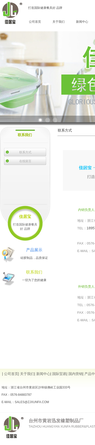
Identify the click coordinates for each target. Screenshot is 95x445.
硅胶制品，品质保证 (34, 258)
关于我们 (58, 21)
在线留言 (25, 161)
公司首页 (35, 21)
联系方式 (25, 152)
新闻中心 (82, 21)
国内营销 (75, 374)
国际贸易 (59, 374)
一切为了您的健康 (34, 280)
